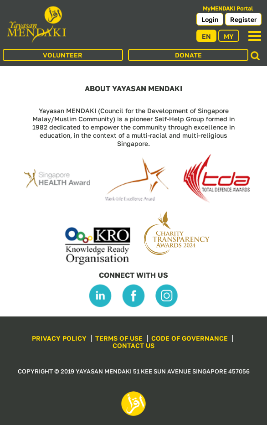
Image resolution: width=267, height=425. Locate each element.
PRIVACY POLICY (59, 338)
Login (209, 19)
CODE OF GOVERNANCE (189, 338)
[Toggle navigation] (254, 36)
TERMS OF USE (119, 338)
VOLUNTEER (62, 55)
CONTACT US (133, 345)
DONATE (188, 55)
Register (243, 19)
